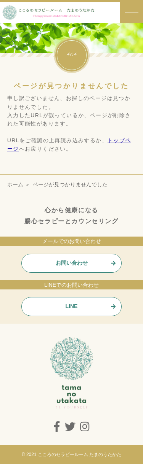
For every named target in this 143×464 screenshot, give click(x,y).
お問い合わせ (72, 263)
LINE (72, 306)
